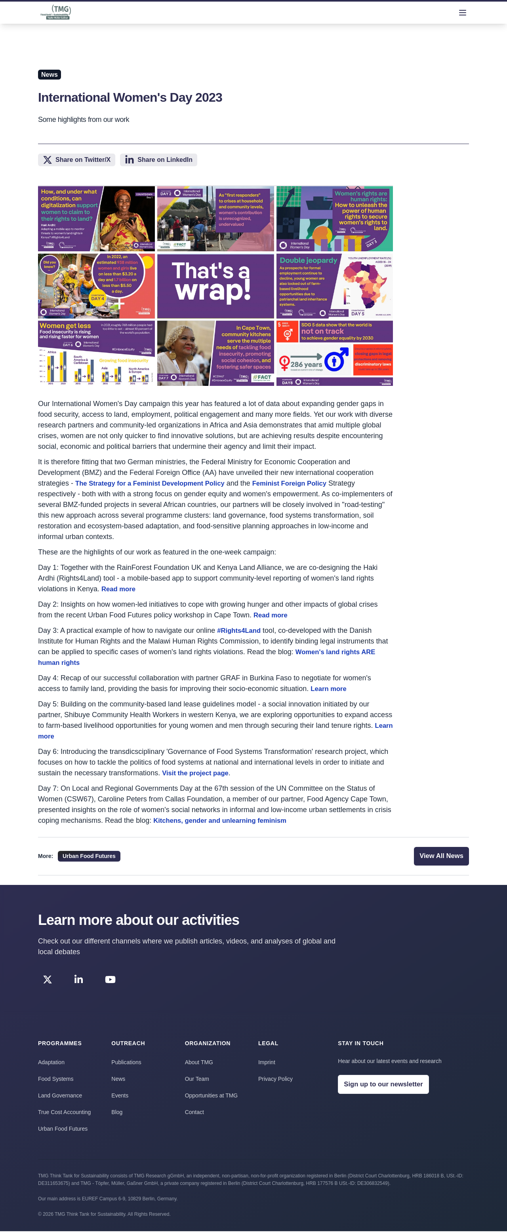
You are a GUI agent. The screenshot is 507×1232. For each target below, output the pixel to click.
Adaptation (51, 1063)
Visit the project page (198, 773)
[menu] (462, 12)
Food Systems (55, 1079)
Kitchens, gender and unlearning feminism (225, 820)
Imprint (266, 1063)
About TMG (199, 1063)
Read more (119, 589)
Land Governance (60, 1096)
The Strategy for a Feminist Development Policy (156, 483)
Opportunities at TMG (211, 1096)
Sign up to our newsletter (386, 1086)
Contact (194, 1113)
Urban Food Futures (63, 1129)
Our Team (197, 1079)
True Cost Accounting (64, 1113)
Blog (116, 1113)
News (118, 1079)
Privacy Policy (275, 1079)
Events (119, 1096)
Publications (126, 1063)
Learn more (330, 689)
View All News (439, 856)
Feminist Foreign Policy (305, 483)
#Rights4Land (240, 630)
